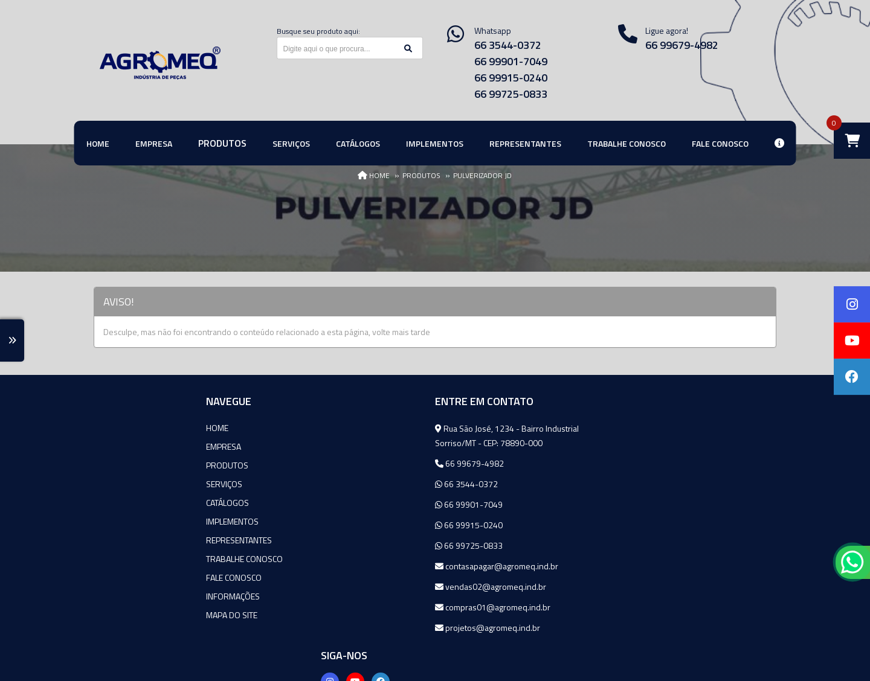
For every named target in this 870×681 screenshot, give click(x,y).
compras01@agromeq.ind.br (379, 607)
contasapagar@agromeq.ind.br (383, 566)
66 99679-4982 (681, 45)
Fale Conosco (121, 577)
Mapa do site (119, 615)
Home (105, 427)
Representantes (127, 540)
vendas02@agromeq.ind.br (377, 586)
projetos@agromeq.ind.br (374, 627)
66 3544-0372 (507, 45)
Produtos (115, 465)
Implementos (120, 521)
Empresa (111, 446)
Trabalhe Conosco (132, 558)
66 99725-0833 (510, 94)
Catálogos (115, 502)
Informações (120, 596)
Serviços (112, 484)
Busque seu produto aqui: (318, 31)
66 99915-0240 (510, 77)
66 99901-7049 (510, 61)
